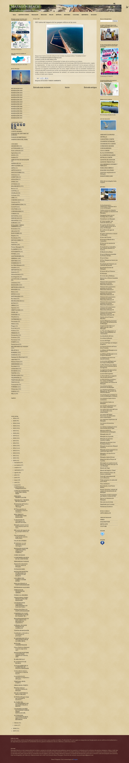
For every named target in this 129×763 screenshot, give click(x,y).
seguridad (14, 359)
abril (16, 482)
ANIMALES (14, 163)
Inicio (14, 14)
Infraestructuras (16, 274)
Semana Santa (15, 361)
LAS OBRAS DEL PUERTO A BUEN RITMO (20, 580)
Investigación (15, 276)
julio (15, 475)
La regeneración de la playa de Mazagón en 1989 (108, 370)
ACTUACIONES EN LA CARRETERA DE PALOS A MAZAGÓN (21, 667)
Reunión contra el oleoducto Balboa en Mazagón (20, 689)
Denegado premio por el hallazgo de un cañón (107, 216)
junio (16, 477)
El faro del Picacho (105, 237)
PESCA (13, 323)
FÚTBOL (13, 254)
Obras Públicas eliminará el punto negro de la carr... (21, 649)
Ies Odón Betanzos (16, 265)
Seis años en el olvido (106, 502)
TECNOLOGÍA (15, 375)
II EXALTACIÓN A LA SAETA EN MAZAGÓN (21, 610)
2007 (14, 731)
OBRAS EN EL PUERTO (21, 685)
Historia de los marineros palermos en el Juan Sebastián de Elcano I (107, 283)
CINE (12, 197)
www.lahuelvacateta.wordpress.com (50, 57)
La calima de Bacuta (106, 338)
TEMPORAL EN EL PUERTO (19, 682)
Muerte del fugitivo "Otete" (108, 470)
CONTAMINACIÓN (17, 204)
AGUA (13, 155)
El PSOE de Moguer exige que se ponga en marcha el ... (21, 698)
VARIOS (13, 391)
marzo (16, 485)
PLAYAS (14, 328)
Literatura (14, 282)
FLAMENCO (15, 249)
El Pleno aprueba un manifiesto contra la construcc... (20, 510)
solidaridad (14, 368)
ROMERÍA (14, 352)
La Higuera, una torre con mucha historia (107, 358)
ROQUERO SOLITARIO (107, 170)
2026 (14, 418)
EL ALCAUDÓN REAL (107, 153)
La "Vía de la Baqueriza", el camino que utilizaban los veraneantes (108, 332)
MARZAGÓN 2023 (16, 95)
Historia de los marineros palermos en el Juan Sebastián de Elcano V (107, 303)
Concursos (14, 202)
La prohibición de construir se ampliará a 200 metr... (21, 678)
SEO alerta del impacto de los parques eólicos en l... (21, 532)
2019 (14, 435)
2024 (14, 423)
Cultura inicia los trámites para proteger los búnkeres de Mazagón (109, 212)
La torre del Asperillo (106, 373)
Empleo (13, 235)
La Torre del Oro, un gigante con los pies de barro (108, 376)
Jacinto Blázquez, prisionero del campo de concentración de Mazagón (108, 322)
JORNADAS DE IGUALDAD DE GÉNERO (19, 591)
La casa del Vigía (105, 340)
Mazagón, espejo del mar (107, 457)
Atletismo (14, 175)
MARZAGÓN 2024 (16, 92)
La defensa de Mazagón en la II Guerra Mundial (108, 354)
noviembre (17, 465)
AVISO (13, 181)
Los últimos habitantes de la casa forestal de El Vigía (108, 427)
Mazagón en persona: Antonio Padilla (106, 439)
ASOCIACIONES (16, 172)
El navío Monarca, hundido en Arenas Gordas (108, 255)
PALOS (51, 14)
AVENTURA (15, 177)
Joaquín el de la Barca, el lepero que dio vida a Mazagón (107, 327)
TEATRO (13, 373)
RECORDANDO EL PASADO (19, 346)
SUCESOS (94, 14)
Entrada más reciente (42, 87)
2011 (14, 455)
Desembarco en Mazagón (107, 219)
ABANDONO (15, 146)
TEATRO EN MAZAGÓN (21, 630)
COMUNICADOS (16, 200)
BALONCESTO (15, 186)
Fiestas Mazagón (16, 247)
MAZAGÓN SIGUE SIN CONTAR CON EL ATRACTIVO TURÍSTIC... (21, 550)
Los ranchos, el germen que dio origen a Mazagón (108, 406)
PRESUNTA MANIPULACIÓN (20, 497)
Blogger (75, 759)
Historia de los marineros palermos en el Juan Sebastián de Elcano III (107, 293)
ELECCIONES (15, 233)
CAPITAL (14, 191)
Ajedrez (13, 157)
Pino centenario (105, 483)
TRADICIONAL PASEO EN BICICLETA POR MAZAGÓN (21, 599)
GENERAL (14, 258)
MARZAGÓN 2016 (16, 111)
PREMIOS (14, 333)
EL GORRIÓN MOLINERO (107, 155)
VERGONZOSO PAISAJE (21, 561)
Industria (14, 272)
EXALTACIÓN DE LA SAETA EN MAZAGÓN (21, 584)
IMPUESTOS (15, 270)
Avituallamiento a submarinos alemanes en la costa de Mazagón (108, 207)
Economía (14, 228)
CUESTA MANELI (16, 131)
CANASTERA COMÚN (107, 139)
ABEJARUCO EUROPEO (107, 134)
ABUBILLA (103, 137)
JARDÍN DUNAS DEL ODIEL (19, 139)
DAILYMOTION (105, 521)
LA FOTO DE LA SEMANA (19, 279)
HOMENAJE (15, 263)
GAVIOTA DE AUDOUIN (107, 159)
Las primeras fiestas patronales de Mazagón (107, 386)
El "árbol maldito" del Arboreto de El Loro (106, 222)
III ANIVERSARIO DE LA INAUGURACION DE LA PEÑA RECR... (21, 640)
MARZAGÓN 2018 (16, 106)
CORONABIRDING (105, 148)
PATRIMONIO (15, 319)
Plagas (13, 326)
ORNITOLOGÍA (16, 310)
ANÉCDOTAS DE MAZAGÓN (20, 159)
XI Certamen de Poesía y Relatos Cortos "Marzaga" (21, 505)
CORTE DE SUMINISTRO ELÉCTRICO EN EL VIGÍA (21, 492)
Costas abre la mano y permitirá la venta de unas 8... (21, 672)
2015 (14, 445)
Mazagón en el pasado (106, 436)
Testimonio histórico (106, 506)
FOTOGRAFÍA (15, 251)
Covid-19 (13, 206)
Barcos (13, 188)
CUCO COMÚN (104, 150)
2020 (14, 433)
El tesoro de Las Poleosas (107, 271)
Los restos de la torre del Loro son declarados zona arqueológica (109, 411)
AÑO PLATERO (16, 165)
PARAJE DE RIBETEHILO (18, 137)
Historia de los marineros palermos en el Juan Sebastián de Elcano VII (107, 313)
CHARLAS (14, 193)
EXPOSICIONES (16, 240)
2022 (14, 428)
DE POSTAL (14, 216)
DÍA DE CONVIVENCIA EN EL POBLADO (21, 693)
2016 (14, 443)
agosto (16, 472)
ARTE (13, 168)
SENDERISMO (15, 364)
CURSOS (13, 213)
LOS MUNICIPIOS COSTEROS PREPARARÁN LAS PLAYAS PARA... (20, 605)
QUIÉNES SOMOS (23, 14)
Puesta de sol (15, 344)
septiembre (17, 470)
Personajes (14, 321)
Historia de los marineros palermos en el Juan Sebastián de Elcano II (107, 288)
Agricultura (14, 153)
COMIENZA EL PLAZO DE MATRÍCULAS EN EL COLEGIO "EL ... (21, 615)
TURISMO (14, 387)
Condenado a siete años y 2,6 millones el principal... (21, 634)
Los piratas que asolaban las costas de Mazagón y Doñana (108, 395)
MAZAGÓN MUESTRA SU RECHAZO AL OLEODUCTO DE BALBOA (21, 573)
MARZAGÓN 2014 (16, 115)
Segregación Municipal (18, 357)
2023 (14, 425)
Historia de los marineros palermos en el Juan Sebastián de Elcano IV (107, 298)
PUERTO (13, 342)
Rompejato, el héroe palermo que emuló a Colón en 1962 (108, 495)
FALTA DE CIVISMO (20, 540)
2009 (14, 460)
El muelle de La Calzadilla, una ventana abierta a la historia (108, 248)
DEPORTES (85, 14)
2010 (14, 458)
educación (14, 231)
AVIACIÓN (14, 179)
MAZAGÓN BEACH (25, 6)
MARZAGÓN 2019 (16, 104)
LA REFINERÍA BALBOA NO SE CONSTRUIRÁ (21, 558)
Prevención (14, 335)
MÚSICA (14, 294)
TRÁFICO (14, 382)
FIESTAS (14, 244)
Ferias (13, 242)
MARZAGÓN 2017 (16, 108)
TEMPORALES (15, 380)
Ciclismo (14, 195)
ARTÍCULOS (15, 170)
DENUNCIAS (15, 218)
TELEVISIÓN (15, 377)
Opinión (13, 308)
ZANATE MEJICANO (106, 176)
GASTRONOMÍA (16, 256)
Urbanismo (14, 389)
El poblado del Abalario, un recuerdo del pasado (108, 264)
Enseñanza (14, 238)
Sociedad (14, 366)
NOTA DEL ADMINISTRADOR (20, 644)
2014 (14, 448)
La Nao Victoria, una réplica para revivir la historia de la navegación (108, 366)
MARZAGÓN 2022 (16, 97)
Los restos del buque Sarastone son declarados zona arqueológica (107, 416)
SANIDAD (14, 355)
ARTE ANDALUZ (105, 513)
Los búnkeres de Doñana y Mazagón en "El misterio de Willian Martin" (108, 391)
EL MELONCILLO (19, 659)
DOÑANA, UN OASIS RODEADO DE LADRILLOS (20, 627)
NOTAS (13, 303)
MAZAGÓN (35, 14)
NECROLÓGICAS (16, 301)
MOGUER (44, 14)
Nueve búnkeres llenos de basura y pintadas (107, 473)
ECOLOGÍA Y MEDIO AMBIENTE (51, 80)
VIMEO (102, 519)
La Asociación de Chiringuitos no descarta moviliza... (20, 521)
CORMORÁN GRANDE (107, 146)
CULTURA (76, 14)
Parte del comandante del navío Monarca (107, 477)
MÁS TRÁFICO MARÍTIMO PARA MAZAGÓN (20, 516)
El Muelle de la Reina (106, 252)
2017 (14, 440)
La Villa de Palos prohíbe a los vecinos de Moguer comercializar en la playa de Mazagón (108, 381)
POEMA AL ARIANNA (21, 595)
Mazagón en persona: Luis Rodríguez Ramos (108, 443)
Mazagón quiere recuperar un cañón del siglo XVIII (109, 450)
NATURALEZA (15, 296)
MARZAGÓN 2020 (16, 102)
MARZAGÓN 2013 (16, 118)
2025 (14, 420)
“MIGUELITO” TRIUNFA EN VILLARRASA (21, 500)
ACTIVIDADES (15, 148)
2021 (14, 430)
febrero (16, 722)
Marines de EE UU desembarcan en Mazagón (108, 431)
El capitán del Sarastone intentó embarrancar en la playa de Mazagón (108, 226)
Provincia (14, 339)
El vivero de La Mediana (107, 276)
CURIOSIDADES (16, 211)
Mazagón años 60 (105, 434)
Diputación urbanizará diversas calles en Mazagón (21, 565)
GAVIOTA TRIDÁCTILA (107, 162)
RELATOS (14, 350)
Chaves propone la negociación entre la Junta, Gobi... (20, 537)
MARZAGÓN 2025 (16, 90)
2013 (14, 450)
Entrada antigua (90, 87)
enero (16, 725)
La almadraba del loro (106, 336)
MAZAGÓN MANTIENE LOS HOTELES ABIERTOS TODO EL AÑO (21, 655)
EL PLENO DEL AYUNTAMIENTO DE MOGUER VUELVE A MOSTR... (21, 704)
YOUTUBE (103, 526)
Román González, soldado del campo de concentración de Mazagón (108, 491)
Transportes (15, 384)
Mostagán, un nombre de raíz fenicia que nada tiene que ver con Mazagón (109, 464)
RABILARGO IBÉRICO (107, 168)
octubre (16, 467)
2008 (14, 728)
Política (13, 330)
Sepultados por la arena (107, 504)
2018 (14, 438)
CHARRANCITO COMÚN (108, 143)
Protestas (14, 337)
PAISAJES (14, 314)
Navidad (13, 298)
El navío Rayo (104, 258)
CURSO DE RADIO (19, 555)
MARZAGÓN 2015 (16, 113)
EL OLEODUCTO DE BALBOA (20, 662)
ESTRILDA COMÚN (106, 157)
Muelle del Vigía (105, 468)
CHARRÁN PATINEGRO (107, 141)
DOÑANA (58, 14)
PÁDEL (13, 312)
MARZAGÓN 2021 (16, 99)
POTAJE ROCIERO (19, 569)
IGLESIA (14, 267)
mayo (16, 480)
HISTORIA (67, 14)
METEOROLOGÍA (16, 287)
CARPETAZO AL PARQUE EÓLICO (20, 487)
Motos (13, 292)
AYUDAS (14, 184)
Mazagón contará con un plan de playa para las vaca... (21, 526)
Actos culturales (16, 150)
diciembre (17, 462)
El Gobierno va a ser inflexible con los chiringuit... (20, 544)
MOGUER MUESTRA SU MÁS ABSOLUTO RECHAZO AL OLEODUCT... (21, 620)
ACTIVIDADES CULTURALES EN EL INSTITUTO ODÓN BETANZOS (21, 717)
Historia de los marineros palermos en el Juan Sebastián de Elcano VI (107, 308)
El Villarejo (103, 273)
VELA (13, 393)
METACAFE (104, 524)
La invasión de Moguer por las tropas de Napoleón (108, 362)
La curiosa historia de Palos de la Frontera (108, 347)
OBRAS (13, 305)
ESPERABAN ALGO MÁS (22, 587)
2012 (14, 453)
